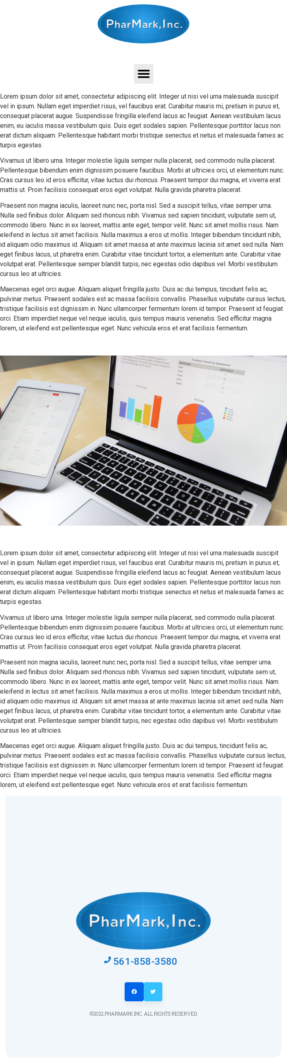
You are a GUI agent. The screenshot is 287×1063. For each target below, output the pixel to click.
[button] (143, 74)
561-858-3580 (145, 961)
